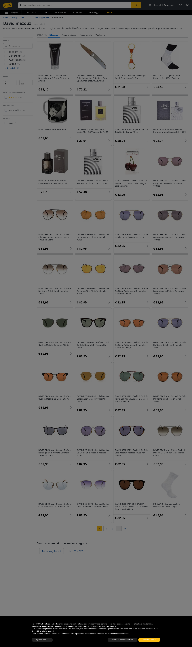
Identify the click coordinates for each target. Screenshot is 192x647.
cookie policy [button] (111, 633)
